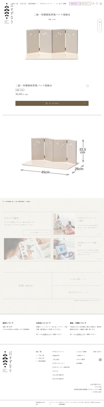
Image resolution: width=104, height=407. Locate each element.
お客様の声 (55, 355)
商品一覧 (39, 352)
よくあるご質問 (61, 3)
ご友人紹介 (55, 359)
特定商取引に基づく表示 (41, 403)
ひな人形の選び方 (58, 375)
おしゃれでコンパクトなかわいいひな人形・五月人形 (75, 402)
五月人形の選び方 (58, 379)
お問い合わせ (97, 352)
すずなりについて (58, 352)
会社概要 (79, 363)
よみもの (55, 371)
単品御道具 (32, 3)
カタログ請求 (80, 359)
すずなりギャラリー (58, 363)
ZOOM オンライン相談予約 (61, 367)
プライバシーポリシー (53, 403)
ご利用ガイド (46, 334)
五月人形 (23, 3)
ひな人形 (15, 3)
